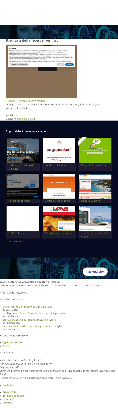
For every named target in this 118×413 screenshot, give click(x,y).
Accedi (6, 346)
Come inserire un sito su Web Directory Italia (27, 306)
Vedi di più (12, 115)
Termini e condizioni (14, 395)
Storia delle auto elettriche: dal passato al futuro (29, 319)
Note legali (9, 399)
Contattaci (8, 385)
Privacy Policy (10, 392)
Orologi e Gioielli (26, 118)
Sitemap (7, 403)
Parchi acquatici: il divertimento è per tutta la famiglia (32, 326)
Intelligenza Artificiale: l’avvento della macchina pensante (34, 313)
